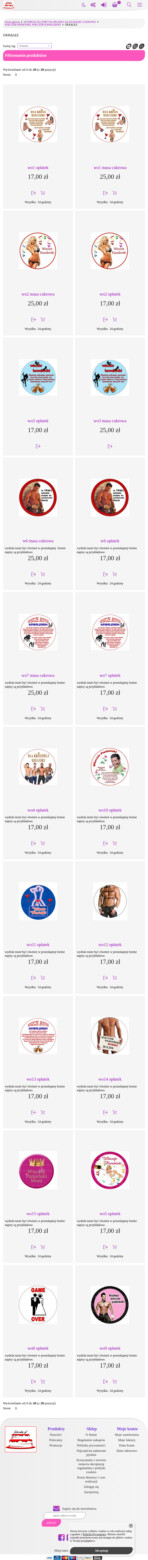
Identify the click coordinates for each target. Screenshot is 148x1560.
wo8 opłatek (38, 1348)
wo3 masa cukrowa (110, 420)
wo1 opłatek (38, 167)
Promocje (55, 1445)
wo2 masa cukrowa (37, 294)
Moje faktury (126, 1440)
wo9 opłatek (109, 1348)
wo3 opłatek (38, 420)
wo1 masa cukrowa (110, 167)
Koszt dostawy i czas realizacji (91, 1479)
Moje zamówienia (127, 1435)
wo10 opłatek (110, 810)
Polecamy (55, 1440)
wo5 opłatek (109, 1213)
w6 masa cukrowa (38, 540)
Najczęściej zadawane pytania (91, 1453)
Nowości (56, 1435)
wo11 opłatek (38, 944)
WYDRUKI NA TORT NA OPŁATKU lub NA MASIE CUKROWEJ (60, 22)
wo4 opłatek (38, 810)
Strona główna (12, 22)
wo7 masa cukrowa (37, 675)
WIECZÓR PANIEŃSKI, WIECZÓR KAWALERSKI (33, 24)
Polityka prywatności (91, 1445)
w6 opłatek (110, 540)
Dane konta (126, 1445)
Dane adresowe (127, 1451)
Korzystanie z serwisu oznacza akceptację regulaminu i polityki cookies (91, 1466)
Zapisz (51, 1522)
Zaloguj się (91, 1487)
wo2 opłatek (109, 294)
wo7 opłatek (109, 675)
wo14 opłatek (110, 1079)
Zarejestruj (91, 1492)
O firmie (91, 1435)
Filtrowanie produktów (26, 55)
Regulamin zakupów (91, 1440)
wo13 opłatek (37, 1079)
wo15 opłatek (37, 1213)
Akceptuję (101, 1550)
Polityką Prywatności (94, 1534)
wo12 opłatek (110, 944)
